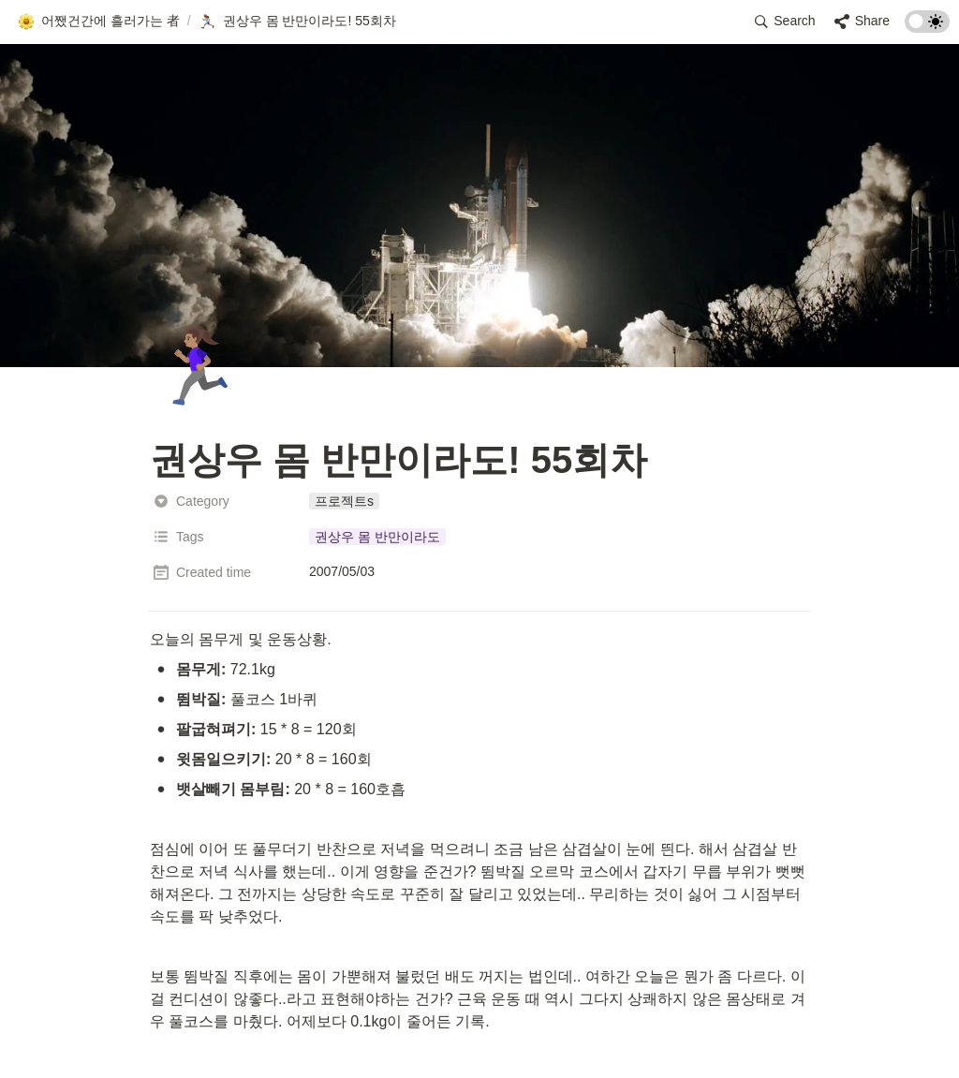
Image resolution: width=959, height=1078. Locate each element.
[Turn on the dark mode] (927, 28)
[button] (98, 21)
